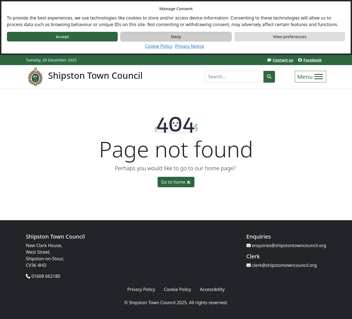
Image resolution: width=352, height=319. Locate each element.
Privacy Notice (189, 46)
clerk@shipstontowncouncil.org (281, 265)
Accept (62, 36)
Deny (176, 36)
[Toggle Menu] (318, 76)
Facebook (312, 60)
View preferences (290, 36)
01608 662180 (43, 276)
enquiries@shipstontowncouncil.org (286, 245)
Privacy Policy (141, 289)
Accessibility (212, 289)
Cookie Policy (158, 46)
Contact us (283, 60)
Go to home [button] (176, 182)
